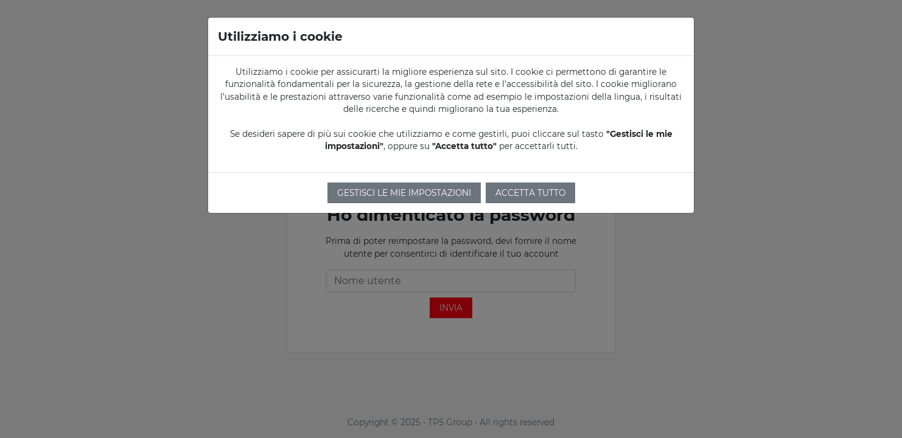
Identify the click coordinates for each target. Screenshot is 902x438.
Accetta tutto (530, 193)
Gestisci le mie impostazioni (404, 193)
